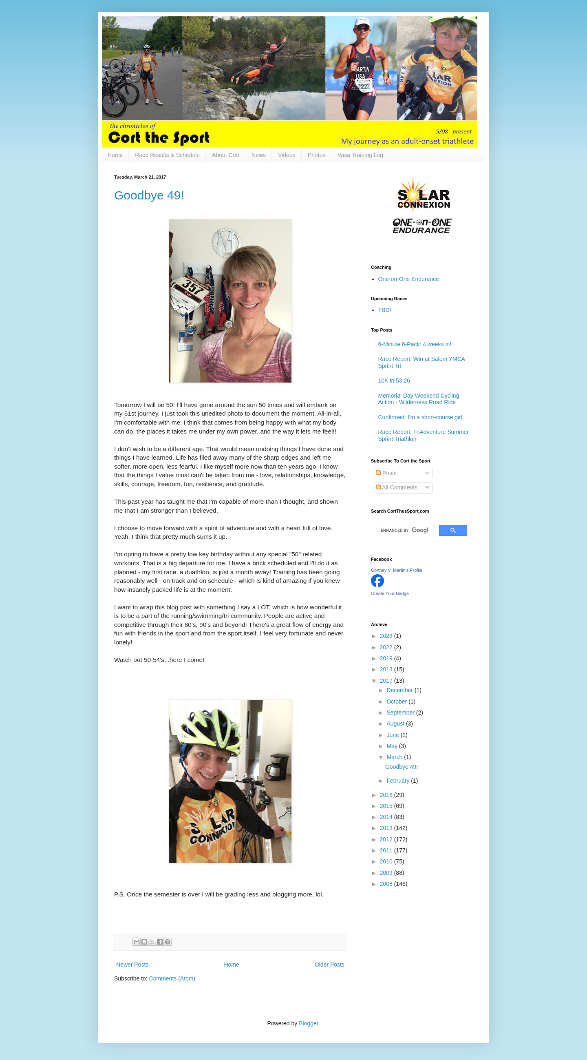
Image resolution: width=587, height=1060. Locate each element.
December (400, 690)
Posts (386, 473)
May (392, 746)
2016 (387, 795)
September (401, 712)
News (259, 155)
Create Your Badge (390, 593)
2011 (387, 850)
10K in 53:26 (394, 380)
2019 (387, 658)
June (393, 735)
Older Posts (329, 964)
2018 (387, 669)
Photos (317, 155)
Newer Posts (132, 964)
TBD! (384, 310)
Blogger (308, 1023)
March (395, 757)
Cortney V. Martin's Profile (396, 570)
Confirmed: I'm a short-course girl (420, 417)
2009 (387, 873)
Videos (287, 155)
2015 (387, 806)
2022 (387, 647)
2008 (387, 884)
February (398, 780)
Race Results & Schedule (167, 155)
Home (115, 155)
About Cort (225, 155)
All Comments (396, 487)
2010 (387, 861)
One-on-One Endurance (408, 279)
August (396, 723)
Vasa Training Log (360, 155)
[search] (404, 530)
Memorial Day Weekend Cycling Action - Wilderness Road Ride (418, 399)
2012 (387, 839)
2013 (387, 828)
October (397, 701)
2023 (387, 636)
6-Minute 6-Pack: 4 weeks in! (415, 344)
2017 (387, 680)
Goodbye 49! (149, 195)
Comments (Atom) (172, 978)
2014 (387, 817)
